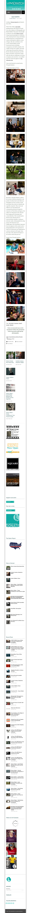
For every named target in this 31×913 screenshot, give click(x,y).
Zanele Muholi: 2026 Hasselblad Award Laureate (17, 603)
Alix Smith (17, 26)
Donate (8, 501)
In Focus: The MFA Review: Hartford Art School (16, 753)
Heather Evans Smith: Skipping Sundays (17, 725)
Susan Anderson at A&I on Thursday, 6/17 (14, 337)
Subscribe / (11, 7)
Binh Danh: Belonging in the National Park (16, 615)
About (21, 7)
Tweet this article (10, 341)
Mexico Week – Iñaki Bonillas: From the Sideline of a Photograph (17, 801)
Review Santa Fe (14, 22)
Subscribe (9, 510)
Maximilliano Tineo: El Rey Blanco (16, 655)
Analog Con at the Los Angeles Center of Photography (17, 720)
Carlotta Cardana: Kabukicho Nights (20, 361)
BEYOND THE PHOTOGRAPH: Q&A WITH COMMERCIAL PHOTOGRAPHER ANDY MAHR (17, 597)
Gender (7, 325)
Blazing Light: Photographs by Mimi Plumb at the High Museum (17, 697)
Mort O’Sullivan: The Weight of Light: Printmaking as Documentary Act (17, 714)
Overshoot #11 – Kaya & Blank (17, 691)
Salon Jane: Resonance (15, 707)
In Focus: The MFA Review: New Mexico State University (17, 737)
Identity (11, 325)
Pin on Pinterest (10, 343)
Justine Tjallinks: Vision (15, 578)
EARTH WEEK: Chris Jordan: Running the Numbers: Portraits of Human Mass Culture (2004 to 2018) (17, 648)
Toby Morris (9, 338)
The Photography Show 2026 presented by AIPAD (17, 665)
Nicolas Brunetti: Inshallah (16, 675)
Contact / (16, 7)
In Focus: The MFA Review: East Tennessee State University (17, 742)
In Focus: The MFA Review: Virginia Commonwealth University (16, 731)
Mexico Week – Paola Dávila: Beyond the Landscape (17, 789)
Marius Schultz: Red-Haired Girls (10, 361)
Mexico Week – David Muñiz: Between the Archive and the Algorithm (9, 396)
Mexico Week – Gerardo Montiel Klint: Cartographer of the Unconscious (17, 771)
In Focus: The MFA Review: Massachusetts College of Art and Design (17, 758)
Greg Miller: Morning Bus (16, 608)
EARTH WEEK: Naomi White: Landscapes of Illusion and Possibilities (17, 641)
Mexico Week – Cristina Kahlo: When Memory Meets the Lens (17, 777)
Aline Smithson (13, 18)
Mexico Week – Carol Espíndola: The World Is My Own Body (16, 783)
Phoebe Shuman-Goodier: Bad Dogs (17, 703)
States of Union (19, 33)
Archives (8, 888)
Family (20, 323)
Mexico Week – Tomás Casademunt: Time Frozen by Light (10, 414)
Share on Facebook (19, 341)
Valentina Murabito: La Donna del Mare (17, 671)
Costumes (16, 323)
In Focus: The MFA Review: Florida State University (16, 747)
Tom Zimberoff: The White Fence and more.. (17, 621)
